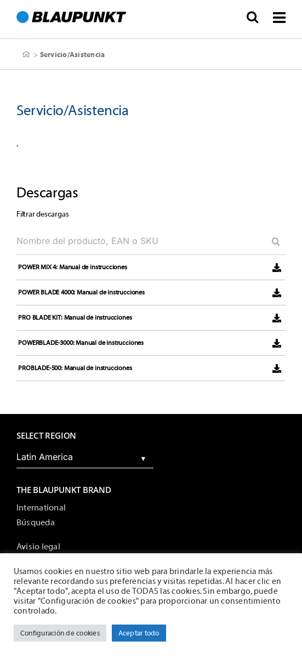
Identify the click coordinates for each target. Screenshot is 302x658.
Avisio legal (38, 547)
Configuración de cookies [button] (60, 633)
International (41, 508)
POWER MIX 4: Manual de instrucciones (72, 267)
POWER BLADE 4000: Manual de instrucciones (81, 292)
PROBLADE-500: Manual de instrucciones (75, 368)
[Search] (272, 241)
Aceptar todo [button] (138, 633)
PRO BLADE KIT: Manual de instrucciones (75, 317)
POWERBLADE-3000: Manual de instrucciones (81, 343)
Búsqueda (35, 522)
